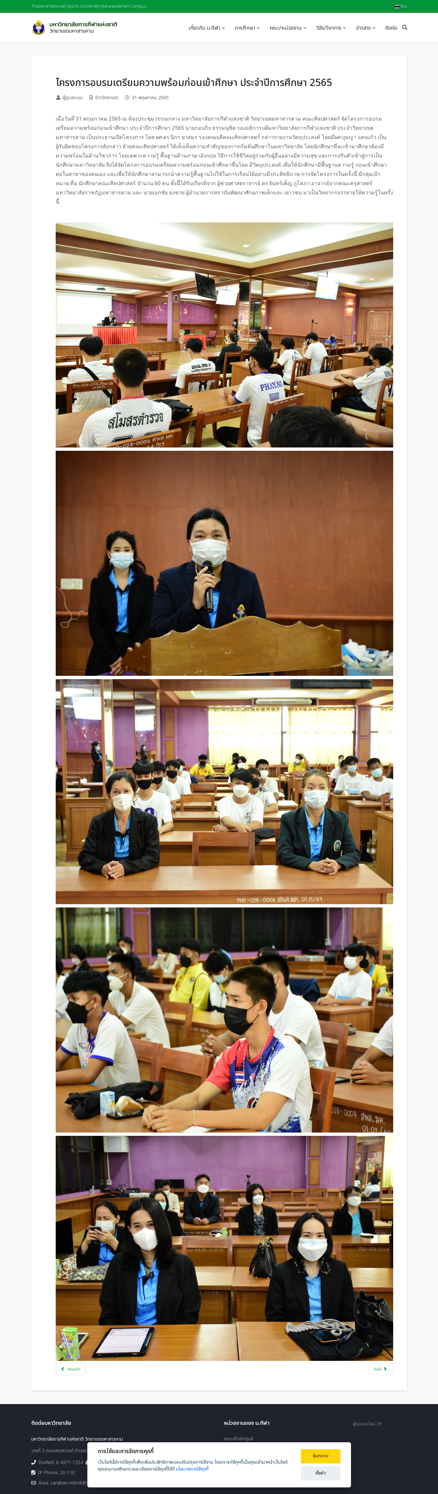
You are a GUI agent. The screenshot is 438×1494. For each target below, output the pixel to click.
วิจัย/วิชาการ (328, 28)
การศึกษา (245, 28)
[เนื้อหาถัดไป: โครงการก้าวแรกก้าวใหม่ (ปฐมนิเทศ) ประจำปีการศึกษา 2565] (371, 1305)
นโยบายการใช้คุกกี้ (192, 1469)
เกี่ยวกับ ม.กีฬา (204, 28)
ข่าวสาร (363, 28)
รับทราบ (321, 1456)
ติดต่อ (391, 28)
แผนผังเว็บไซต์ (237, 1430)
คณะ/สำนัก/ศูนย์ (238, 1386)
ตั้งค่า (320, 1473)
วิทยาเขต (232, 1396)
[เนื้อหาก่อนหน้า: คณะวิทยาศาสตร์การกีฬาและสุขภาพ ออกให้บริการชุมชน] (80, 1305)
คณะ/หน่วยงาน (286, 28)
